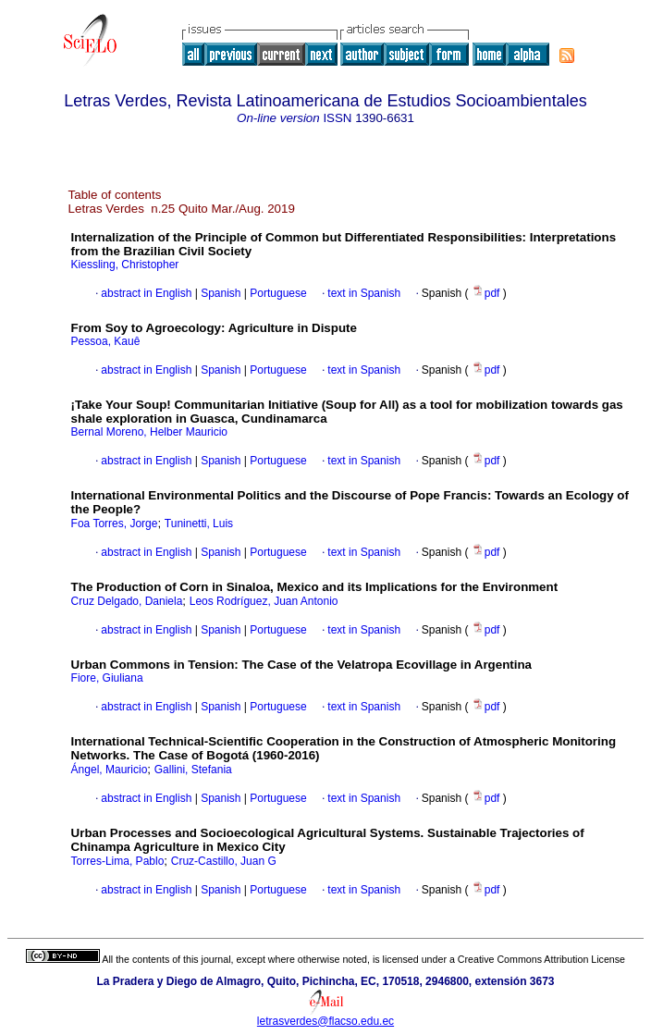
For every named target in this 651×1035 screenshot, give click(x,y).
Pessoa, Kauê (106, 341)
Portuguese (277, 293)
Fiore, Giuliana (107, 678)
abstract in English (146, 293)
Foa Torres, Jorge (114, 523)
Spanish (219, 293)
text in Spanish (363, 293)
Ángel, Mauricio (109, 769)
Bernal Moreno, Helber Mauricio (149, 431)
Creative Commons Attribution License (541, 959)
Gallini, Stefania (193, 769)
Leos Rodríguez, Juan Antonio (264, 601)
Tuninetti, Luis (199, 523)
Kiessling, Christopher (125, 264)
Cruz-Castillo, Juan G (223, 861)
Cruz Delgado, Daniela (127, 601)
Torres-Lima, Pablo (118, 861)
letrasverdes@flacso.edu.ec (325, 1021)
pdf (487, 293)
